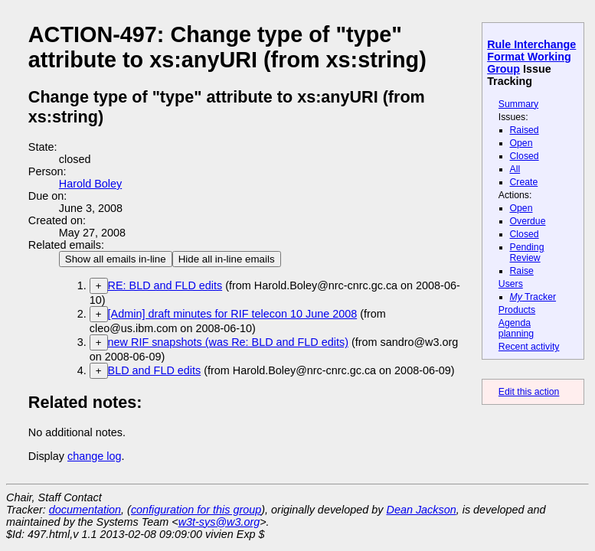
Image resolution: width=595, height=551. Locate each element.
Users (511, 284)
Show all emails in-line (115, 259)
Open (521, 143)
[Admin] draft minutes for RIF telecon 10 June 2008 (233, 314)
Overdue (528, 221)
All (515, 169)
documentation (85, 510)
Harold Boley (90, 184)
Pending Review (527, 252)
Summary (518, 104)
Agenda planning (516, 328)
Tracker (533, 297)
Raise (522, 271)
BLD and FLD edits (154, 370)
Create (524, 182)
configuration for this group (196, 510)
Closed (524, 156)
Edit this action (529, 391)
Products (517, 310)
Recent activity (529, 346)
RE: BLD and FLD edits (165, 285)
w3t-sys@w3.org (219, 522)
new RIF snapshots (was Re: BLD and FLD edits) (228, 342)
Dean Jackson (421, 510)
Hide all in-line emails (226, 259)
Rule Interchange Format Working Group (531, 56)
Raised (524, 130)
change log (94, 456)
